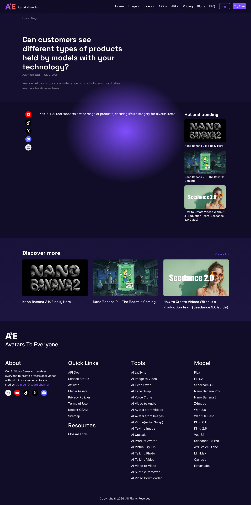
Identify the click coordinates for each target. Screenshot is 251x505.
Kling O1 (200, 422)
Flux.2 (198, 379)
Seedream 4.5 (204, 385)
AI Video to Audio (143, 403)
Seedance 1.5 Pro (206, 441)
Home (25, 18)
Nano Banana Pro (207, 391)
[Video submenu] (153, 6)
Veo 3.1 (199, 434)
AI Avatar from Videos (147, 410)
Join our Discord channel (32, 384)
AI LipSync (138, 372)
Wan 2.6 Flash (204, 416)
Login (224, 6)
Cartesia (200, 459)
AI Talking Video (142, 459)
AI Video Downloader (146, 478)
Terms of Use (78, 403)
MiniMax (200, 453)
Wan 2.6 (200, 410)
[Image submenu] (139, 6)
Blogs (34, 18)
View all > (222, 254)
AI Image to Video (144, 379)
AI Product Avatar (144, 441)
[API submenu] (178, 6)
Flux (197, 372)
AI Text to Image (143, 428)
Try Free (239, 6)
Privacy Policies (79, 397)
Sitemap (74, 416)
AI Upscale (138, 434)
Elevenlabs (202, 466)
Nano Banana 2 (205, 397)
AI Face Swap (141, 391)
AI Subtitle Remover (145, 472)
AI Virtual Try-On (143, 447)
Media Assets (77, 391)
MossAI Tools (78, 434)
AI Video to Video (143, 466)
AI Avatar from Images (147, 416)
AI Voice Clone (141, 397)
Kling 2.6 (200, 428)
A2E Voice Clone (206, 447)
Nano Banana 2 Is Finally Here (203, 145)
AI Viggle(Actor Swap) (147, 422)
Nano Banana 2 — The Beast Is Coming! (204, 178)
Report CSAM (78, 410)
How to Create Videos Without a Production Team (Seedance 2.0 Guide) (204, 215)
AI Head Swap (141, 385)
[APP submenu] (166, 6)
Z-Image (200, 403)
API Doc (74, 372)
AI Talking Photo (143, 453)
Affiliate (73, 385)
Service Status (78, 379)
